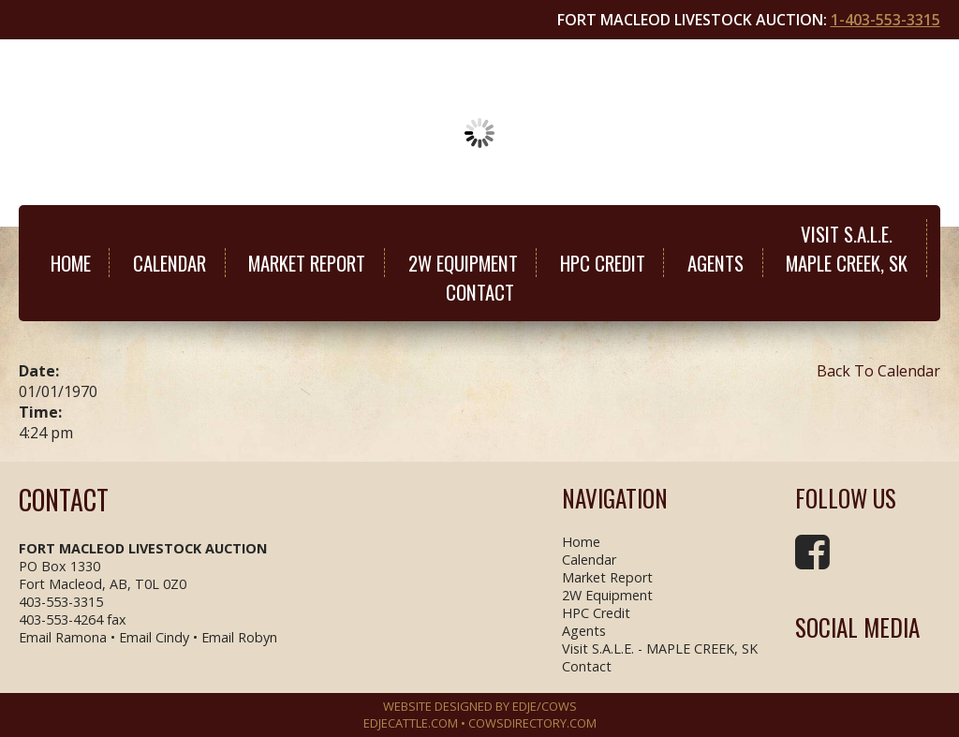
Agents (715, 262)
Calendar (169, 262)
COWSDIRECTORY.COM (532, 723)
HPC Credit (602, 262)
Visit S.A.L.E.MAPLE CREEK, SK (846, 248)
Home (71, 262)
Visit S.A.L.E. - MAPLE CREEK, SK (660, 648)
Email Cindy (154, 637)
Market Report (306, 262)
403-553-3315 (61, 602)
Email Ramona (63, 637)
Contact (480, 291)
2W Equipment (463, 262)
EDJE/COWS (544, 706)
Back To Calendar (878, 371)
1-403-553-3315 (885, 19)
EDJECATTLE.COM (410, 723)
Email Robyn (239, 637)
